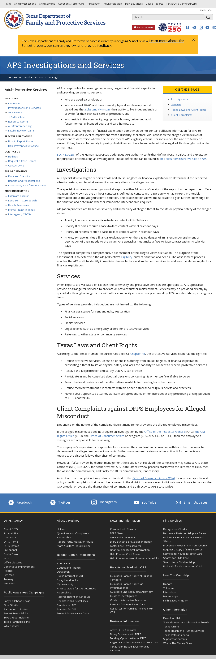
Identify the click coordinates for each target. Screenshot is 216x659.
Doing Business (133, 4)
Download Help (172, 618)
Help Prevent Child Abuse (125, 554)
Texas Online (171, 626)
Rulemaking (64, 592)
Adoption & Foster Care (71, 4)
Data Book (63, 571)
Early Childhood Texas (17, 601)
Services (176, 104)
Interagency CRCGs (19, 214)
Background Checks (175, 529)
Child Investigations (24, 4)
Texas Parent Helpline (17, 621)
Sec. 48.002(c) (66, 154)
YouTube (144, 502)
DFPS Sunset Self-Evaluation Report (131, 541)
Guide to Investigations (123, 596)
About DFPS (11, 529)
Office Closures (13, 562)
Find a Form (11, 554)
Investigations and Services (24, 108)
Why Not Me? (11, 626)
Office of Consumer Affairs (106, 436)
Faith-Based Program (175, 600)
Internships (169, 592)
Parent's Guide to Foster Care (127, 604)
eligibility (126, 257)
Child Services (46, 4)
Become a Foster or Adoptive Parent (185, 533)
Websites (9, 583)
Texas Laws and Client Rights (188, 109)
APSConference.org (20, 126)
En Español (206, 10)
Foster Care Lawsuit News (125, 546)
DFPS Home (14, 77)
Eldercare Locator (18, 196)
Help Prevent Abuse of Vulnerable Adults (134, 558)
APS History (15, 112)
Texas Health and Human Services (183, 630)
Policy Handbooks (67, 580)
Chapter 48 (137, 353)
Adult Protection (112, 4)
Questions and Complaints (73, 533)
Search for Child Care (176, 558)
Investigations (179, 99)
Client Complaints (181, 115)
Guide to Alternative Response (128, 600)
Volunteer (169, 588)
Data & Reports (154, 4)
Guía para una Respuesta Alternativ (131, 591)
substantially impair (97, 109)
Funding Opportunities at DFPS (128, 638)
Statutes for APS (66, 605)
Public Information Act (70, 576)
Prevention (94, 4)
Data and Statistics (19, 176)
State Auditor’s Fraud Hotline (74, 546)
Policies (8, 570)
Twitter (60, 502)
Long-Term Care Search (22, 200)
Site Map (9, 575)
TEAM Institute (16, 117)
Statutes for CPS (66, 609)
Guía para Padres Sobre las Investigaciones (126, 585)
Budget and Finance (69, 567)
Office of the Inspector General (165, 431)
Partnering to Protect (16, 609)
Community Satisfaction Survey (27, 185)
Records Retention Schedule (73, 596)
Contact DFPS (16, 165)
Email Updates (191, 502)
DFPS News (116, 533)
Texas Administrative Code (73, 613)
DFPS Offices (11, 546)
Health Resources (18, 205)
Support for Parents (175, 639)
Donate (167, 584)
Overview (13, 103)
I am (7, 4)
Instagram (104, 502)
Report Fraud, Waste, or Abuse (75, 541)
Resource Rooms (18, 121)
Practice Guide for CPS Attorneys (76, 588)
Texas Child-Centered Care (181, 4)
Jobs (6, 558)
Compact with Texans (123, 529)
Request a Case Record (22, 161)
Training (8, 579)
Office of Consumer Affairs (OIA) (153, 478)
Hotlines (13, 156)
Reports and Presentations (24, 181)
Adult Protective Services (26, 89)
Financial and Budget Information (130, 550)
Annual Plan (64, 563)
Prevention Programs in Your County (185, 545)
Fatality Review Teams (21, 130)
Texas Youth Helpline (16, 617)
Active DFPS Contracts (123, 630)
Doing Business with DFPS (125, 634)
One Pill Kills (11, 605)
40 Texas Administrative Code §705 (182, 159)
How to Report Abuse (20, 141)
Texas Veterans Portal (176, 635)
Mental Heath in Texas (21, 209)
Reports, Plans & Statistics (72, 601)
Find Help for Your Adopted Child (182, 566)
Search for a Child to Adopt (179, 562)
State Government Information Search (186, 622)
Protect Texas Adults (16, 613)
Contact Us (10, 537)
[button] (187, 27)
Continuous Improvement (19, 566)
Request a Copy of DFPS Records (183, 549)
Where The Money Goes (177, 643)
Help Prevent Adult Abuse (23, 146)
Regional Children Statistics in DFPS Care (134, 642)
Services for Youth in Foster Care (182, 553)
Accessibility (11, 533)
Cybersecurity (65, 584)
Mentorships (170, 596)
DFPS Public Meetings (123, 537)
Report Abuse (142, 27)
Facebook (20, 502)
